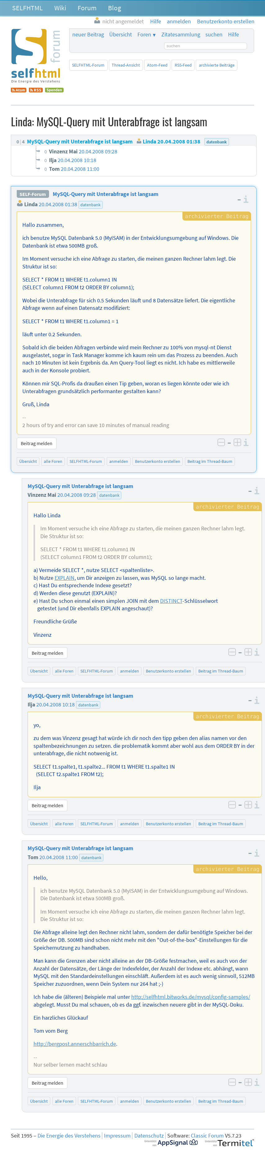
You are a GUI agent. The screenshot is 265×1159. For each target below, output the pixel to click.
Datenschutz (149, 1135)
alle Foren (53, 461)
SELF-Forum (33, 194)
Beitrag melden (36, 443)
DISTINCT (171, 601)
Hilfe (233, 34)
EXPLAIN (64, 578)
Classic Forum (207, 1135)
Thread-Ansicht (126, 65)
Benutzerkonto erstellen (157, 461)
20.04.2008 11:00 (58, 857)
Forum (87, 7)
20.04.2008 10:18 (55, 704)
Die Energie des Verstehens (69, 1135)
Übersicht (120, 34)
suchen (213, 34)
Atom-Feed (157, 65)
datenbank (90, 204)
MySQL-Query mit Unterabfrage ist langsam (105, 194)
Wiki (60, 7)
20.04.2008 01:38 (58, 204)
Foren (144, 34)
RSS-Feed (183, 65)
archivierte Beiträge (217, 65)
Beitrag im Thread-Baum (209, 461)
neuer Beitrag (88, 34)
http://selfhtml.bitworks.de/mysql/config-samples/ (190, 997)
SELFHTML (27, 7)
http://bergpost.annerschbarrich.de (75, 1043)
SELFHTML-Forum (88, 65)
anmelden (118, 461)
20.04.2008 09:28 (76, 494)
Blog (114, 7)
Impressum (117, 1135)
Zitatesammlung (180, 34)
